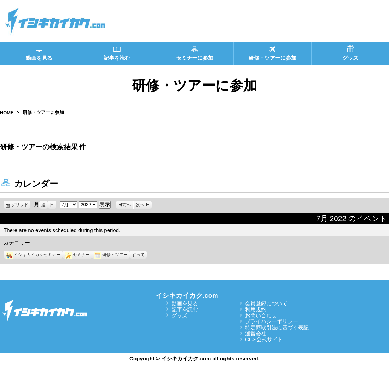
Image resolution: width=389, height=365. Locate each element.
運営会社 (255, 333)
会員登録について (266, 303)
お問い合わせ (261, 315)
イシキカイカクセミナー (33, 254)
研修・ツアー (111, 254)
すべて (138, 254)
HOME (7, 112)
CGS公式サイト (264, 339)
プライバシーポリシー (271, 321)
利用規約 (255, 309)
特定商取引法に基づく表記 (277, 327)
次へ (140, 204)
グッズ (179, 315)
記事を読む (185, 309)
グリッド (20, 205)
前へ (126, 204)
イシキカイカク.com (187, 295)
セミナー (77, 254)
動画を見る (185, 303)
